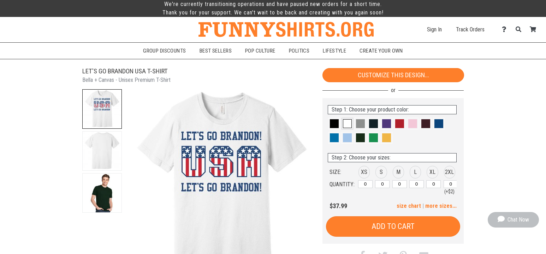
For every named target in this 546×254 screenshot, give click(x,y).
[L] (416, 184)
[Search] (520, 29)
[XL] (433, 184)
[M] (399, 184)
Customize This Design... (393, 75)
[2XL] (451, 184)
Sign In (434, 29)
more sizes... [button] (441, 205)
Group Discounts (164, 51)
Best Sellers (216, 51)
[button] (102, 109)
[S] (382, 184)
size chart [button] (409, 205)
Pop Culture (260, 51)
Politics (299, 51)
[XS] (365, 184)
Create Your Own (381, 51)
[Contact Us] (506, 29)
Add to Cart (393, 226)
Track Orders (470, 29)
